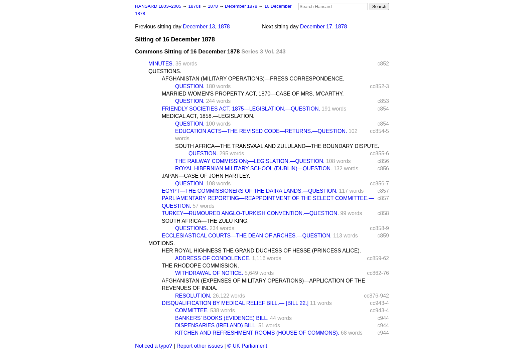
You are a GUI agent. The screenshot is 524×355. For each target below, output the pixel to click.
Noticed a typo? (153, 346)
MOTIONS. (161, 243)
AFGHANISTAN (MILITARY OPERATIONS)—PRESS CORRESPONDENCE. (253, 78)
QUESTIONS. (164, 71)
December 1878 (242, 6)
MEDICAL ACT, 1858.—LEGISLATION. (208, 116)
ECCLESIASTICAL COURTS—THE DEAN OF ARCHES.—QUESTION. (247, 235)
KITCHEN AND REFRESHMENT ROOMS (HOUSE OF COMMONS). (257, 333)
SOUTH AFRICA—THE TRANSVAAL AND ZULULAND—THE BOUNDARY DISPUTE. (277, 146)
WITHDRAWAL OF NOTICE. (209, 273)
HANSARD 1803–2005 (158, 6)
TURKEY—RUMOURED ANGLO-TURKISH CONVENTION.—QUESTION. (250, 213)
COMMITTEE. (192, 310)
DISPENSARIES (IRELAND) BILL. (216, 325)
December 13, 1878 (206, 26)
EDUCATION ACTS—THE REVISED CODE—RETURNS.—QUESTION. (261, 131)
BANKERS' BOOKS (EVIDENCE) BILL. (222, 318)
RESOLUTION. (193, 296)
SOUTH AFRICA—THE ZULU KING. (205, 221)
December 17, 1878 (323, 26)
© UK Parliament (247, 346)
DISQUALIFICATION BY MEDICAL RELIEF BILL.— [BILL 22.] (235, 303)
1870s (195, 6)
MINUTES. (161, 63)
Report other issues (199, 346)
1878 (213, 6)
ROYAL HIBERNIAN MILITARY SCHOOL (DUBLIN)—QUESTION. (253, 168)
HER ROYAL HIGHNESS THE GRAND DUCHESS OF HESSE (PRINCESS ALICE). (261, 250)
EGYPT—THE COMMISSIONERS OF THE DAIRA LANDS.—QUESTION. (250, 191)
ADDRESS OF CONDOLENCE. (213, 258)
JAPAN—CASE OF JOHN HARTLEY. (206, 176)
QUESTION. (190, 86)
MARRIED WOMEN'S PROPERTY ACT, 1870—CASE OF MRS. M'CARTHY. (253, 94)
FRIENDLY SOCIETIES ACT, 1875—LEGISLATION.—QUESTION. (241, 109)
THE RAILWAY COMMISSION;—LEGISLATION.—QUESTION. (249, 161)
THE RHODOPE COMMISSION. (200, 266)
